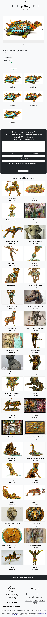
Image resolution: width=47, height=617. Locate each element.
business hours (35, 140)
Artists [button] (10, 6)
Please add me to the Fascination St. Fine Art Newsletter (23, 159)
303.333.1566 (25, 140)
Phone (31, 152)
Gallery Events (39, 597)
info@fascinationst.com (25, 141)
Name (16, 152)
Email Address (23, 156)
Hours (35, 603)
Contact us (42, 600)
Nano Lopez (8, 53)
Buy (13, 69)
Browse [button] (15, 6)
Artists (34, 594)
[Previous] (5, 29)
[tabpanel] (23, 99)
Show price (11, 62)
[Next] (42, 29)
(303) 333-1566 (12, 602)
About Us (31, 597)
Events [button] (35, 6)
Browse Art (40, 594)
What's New (28, 600)
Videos (35, 600)
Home (28, 594)
